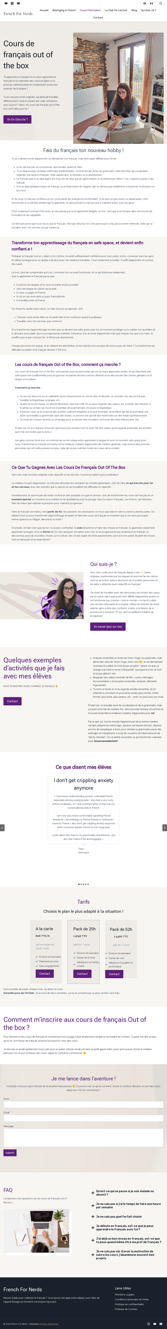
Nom (6, 1098)
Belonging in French (64, 10)
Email (7, 1112)
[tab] (79, 884)
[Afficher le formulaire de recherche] (161, 3)
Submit (10, 1152)
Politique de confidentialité (129, 1304)
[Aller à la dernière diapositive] (2, 827)
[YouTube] (6, 3)
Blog (134, 10)
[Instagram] (12, 3)
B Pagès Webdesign (49, 1324)
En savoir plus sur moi (108, 626)
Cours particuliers (90, 10)
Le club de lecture (116, 10)
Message (9, 1126)
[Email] (18, 3)
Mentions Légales (124, 1294)
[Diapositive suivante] (164, 827)
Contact (98, 17)
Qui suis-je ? (148, 10)
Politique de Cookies (126, 1309)
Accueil (44, 10)
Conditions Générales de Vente (132, 1299)
